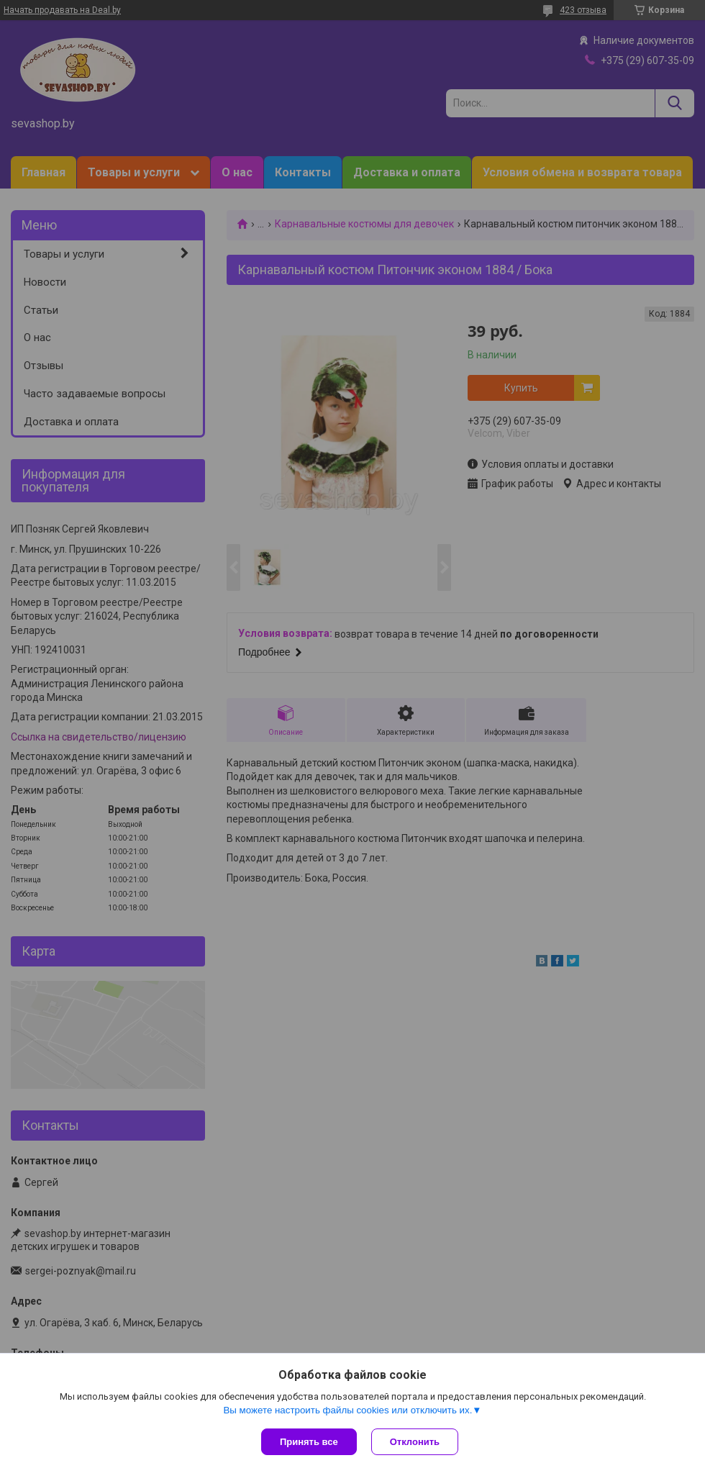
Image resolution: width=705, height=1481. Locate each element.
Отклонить (415, 1441)
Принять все (309, 1441)
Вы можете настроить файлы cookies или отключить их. (347, 1410)
